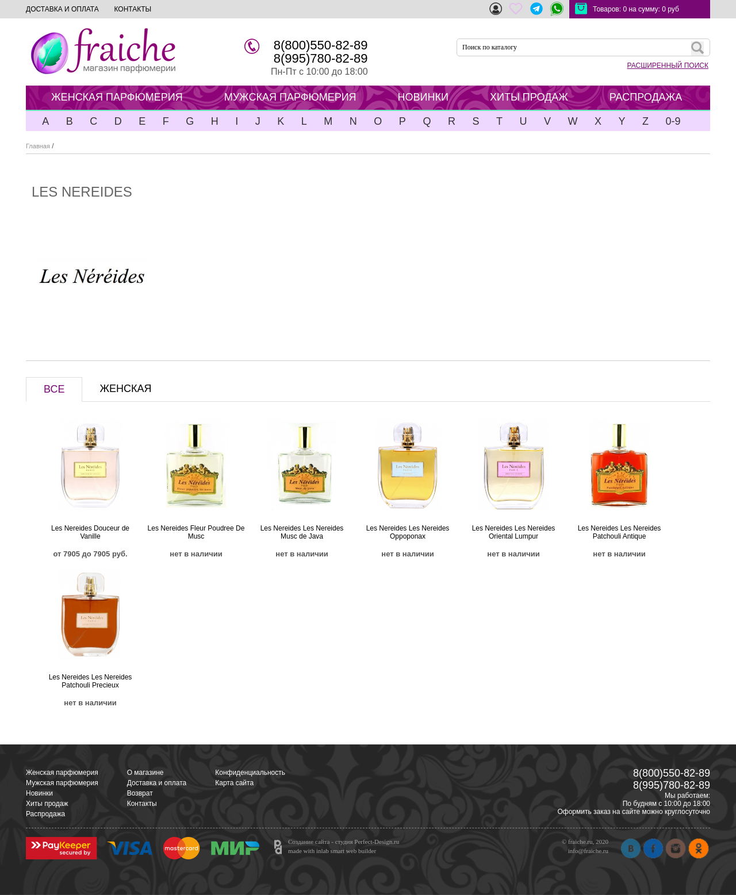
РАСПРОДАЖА (646, 97)
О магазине (145, 773)
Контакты (142, 804)
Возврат (140, 793)
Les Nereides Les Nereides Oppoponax (408, 532)
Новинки (39, 793)
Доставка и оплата (157, 783)
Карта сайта (234, 783)
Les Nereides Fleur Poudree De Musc (196, 532)
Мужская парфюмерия (62, 783)
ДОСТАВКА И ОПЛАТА (62, 9)
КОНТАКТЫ (132, 9)
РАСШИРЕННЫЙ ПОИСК (667, 66)
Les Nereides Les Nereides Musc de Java (302, 532)
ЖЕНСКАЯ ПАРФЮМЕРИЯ (117, 97)
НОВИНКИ (423, 97)
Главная (38, 146)
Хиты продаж (47, 804)
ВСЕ (54, 389)
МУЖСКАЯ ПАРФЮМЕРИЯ (290, 97)
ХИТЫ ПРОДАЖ (529, 97)
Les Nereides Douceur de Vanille (90, 532)
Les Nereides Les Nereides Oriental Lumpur (513, 532)
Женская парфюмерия (62, 773)
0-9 (672, 121)
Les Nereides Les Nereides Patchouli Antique (619, 532)
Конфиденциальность (250, 773)
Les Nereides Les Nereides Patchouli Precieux (90, 681)
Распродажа (45, 814)
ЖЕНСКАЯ (125, 388)
